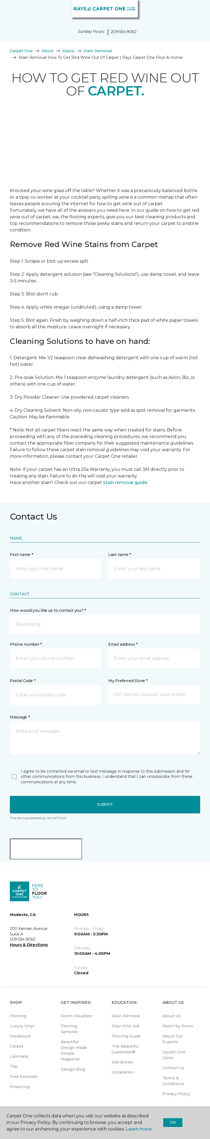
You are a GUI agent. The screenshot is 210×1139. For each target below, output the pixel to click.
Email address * (123, 644)
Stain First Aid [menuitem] (125, 1026)
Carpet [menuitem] (16, 1046)
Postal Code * (22, 681)
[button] (189, 11)
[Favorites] (195, 11)
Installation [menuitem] (123, 1072)
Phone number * (26, 644)
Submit (105, 804)
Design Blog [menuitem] (73, 1069)
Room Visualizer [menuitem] (77, 1015)
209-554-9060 (123, 31)
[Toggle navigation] (7, 11)
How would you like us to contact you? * (48, 610)
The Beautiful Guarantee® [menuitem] (125, 1049)
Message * (20, 717)
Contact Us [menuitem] (173, 1067)
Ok (173, 1122)
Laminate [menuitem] (19, 1056)
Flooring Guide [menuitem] (126, 1036)
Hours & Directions (29, 944)
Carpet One (21, 50)
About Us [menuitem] (171, 1015)
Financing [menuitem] (20, 1086)
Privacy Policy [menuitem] (176, 1093)
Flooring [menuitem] (18, 1015)
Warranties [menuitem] (122, 1062)
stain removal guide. (125, 482)
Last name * (119, 555)
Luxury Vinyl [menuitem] (22, 1026)
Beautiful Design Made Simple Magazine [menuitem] (74, 1050)
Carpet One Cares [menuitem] (173, 1055)
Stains (68, 50)
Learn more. (139, 1129)
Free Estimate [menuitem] (24, 1076)
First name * (21, 555)
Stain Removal (97, 50)
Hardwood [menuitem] (20, 1036)
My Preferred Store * (127, 681)
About (48, 50)
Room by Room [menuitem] (177, 1026)
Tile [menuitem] (13, 1066)
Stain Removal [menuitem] (126, 1015)
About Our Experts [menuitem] (172, 1039)
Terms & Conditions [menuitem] (173, 1081)
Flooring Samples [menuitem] (69, 1029)
